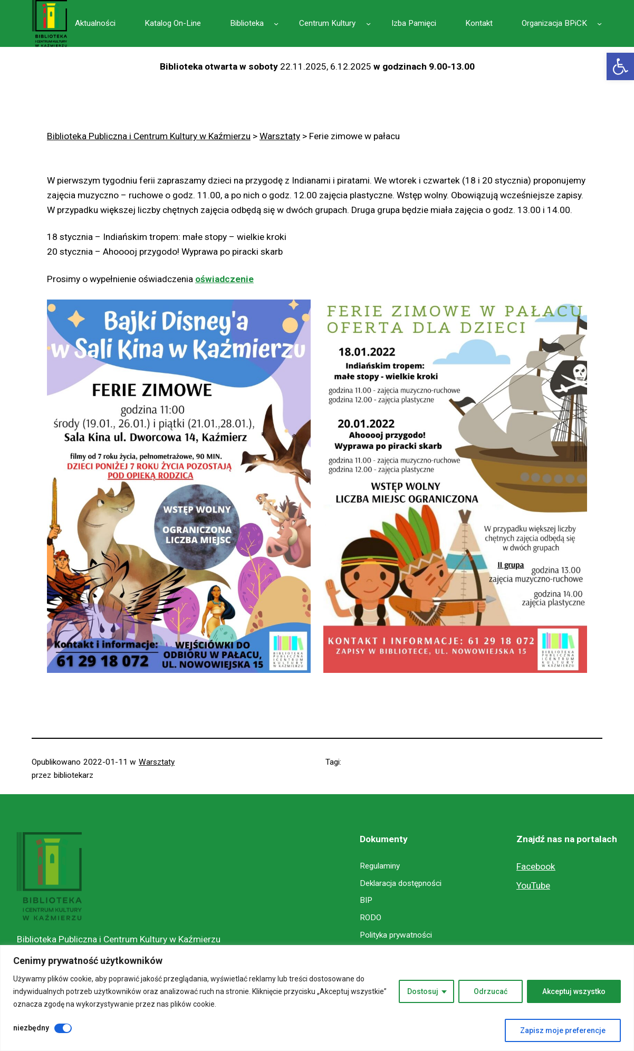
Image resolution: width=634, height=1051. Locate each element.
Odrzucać (490, 991)
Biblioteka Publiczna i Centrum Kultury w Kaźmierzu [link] (118, 939)
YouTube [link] (533, 885)
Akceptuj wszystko (574, 991)
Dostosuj (422, 991)
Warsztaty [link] (157, 762)
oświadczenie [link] (224, 279)
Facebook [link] (535, 866)
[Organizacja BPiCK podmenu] (599, 23)
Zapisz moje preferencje (563, 1030)
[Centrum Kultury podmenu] (368, 23)
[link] (620, 66)
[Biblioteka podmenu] (276, 23)
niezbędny (31, 1028)
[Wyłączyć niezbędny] (63, 1028)
